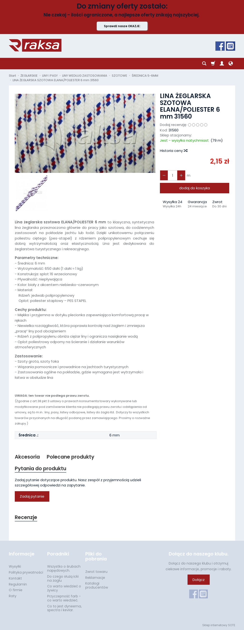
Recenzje (26, 517)
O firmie (15, 590)
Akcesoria (27, 456)
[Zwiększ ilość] (164, 175)
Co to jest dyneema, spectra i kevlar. (64, 608)
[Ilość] (172, 175)
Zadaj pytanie (32, 496)
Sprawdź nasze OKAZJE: (122, 26)
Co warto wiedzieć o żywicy (64, 588)
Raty (12, 596)
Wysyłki (15, 566)
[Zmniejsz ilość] (181, 175)
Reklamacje (95, 577)
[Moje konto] (221, 63)
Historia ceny (173, 150)
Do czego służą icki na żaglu (63, 578)
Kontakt (15, 578)
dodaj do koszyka (194, 187)
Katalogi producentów (96, 585)
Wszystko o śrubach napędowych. (64, 568)
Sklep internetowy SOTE (218, 625)
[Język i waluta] (230, 63)
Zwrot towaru (96, 571)
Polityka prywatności (26, 572)
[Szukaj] (204, 63)
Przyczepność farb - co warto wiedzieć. (64, 598)
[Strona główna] (35, 45)
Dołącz (199, 579)
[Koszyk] (213, 63)
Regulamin (18, 584)
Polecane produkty (70, 456)
